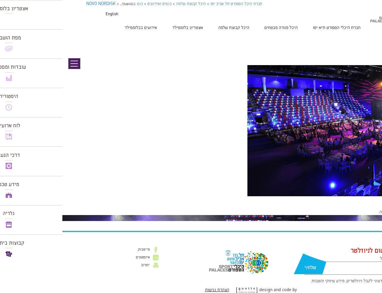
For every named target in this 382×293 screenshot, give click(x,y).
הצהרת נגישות (155, 290)
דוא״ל (322, 259)
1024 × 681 (341, 199)
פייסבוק (81, 249)
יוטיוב (82, 265)
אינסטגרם (80, 257)
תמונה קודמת (371, 39)
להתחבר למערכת (362, 212)
